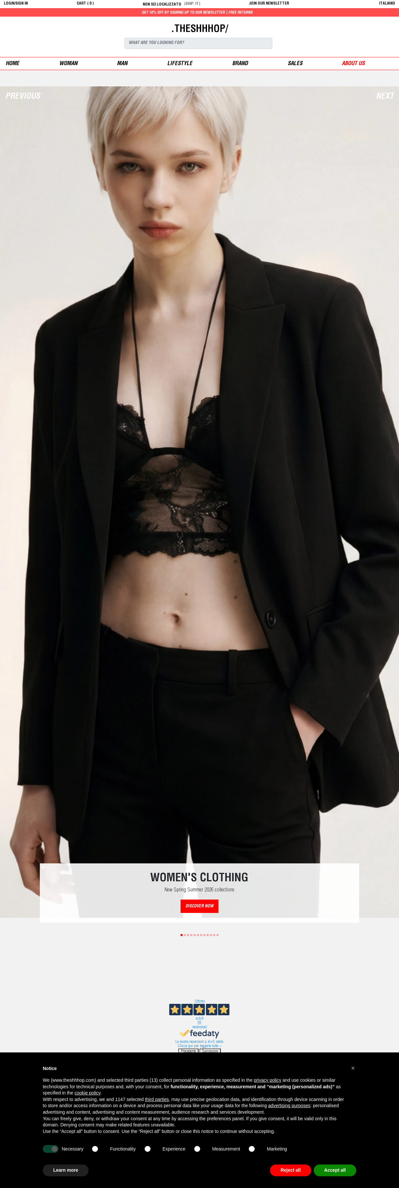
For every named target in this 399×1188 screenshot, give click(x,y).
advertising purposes (289, 1105)
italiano (387, 4)
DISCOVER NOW (199, 906)
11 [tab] (214, 935)
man (122, 64)
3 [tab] (188, 935)
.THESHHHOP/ (199, 30)
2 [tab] (185, 935)
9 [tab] (208, 935)
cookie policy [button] (87, 1092)
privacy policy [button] (267, 1080)
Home (12, 64)
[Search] (198, 43)
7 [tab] (201, 935)
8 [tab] (204, 935)
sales (295, 64)
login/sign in (16, 4)
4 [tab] (191, 935)
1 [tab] (182, 935)
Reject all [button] (290, 1170)
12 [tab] (217, 935)
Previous (22, 97)
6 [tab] (198, 935)
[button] (353, 1068)
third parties (157, 1099)
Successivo (210, 1051)
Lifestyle (179, 64)
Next (385, 97)
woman (68, 64)
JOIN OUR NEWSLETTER (269, 4)
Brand (240, 64)
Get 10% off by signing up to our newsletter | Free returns (220, 13)
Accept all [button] (335, 1170)
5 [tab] (195, 935)
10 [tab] (211, 935)
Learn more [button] (65, 1170)
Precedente (188, 1051)
